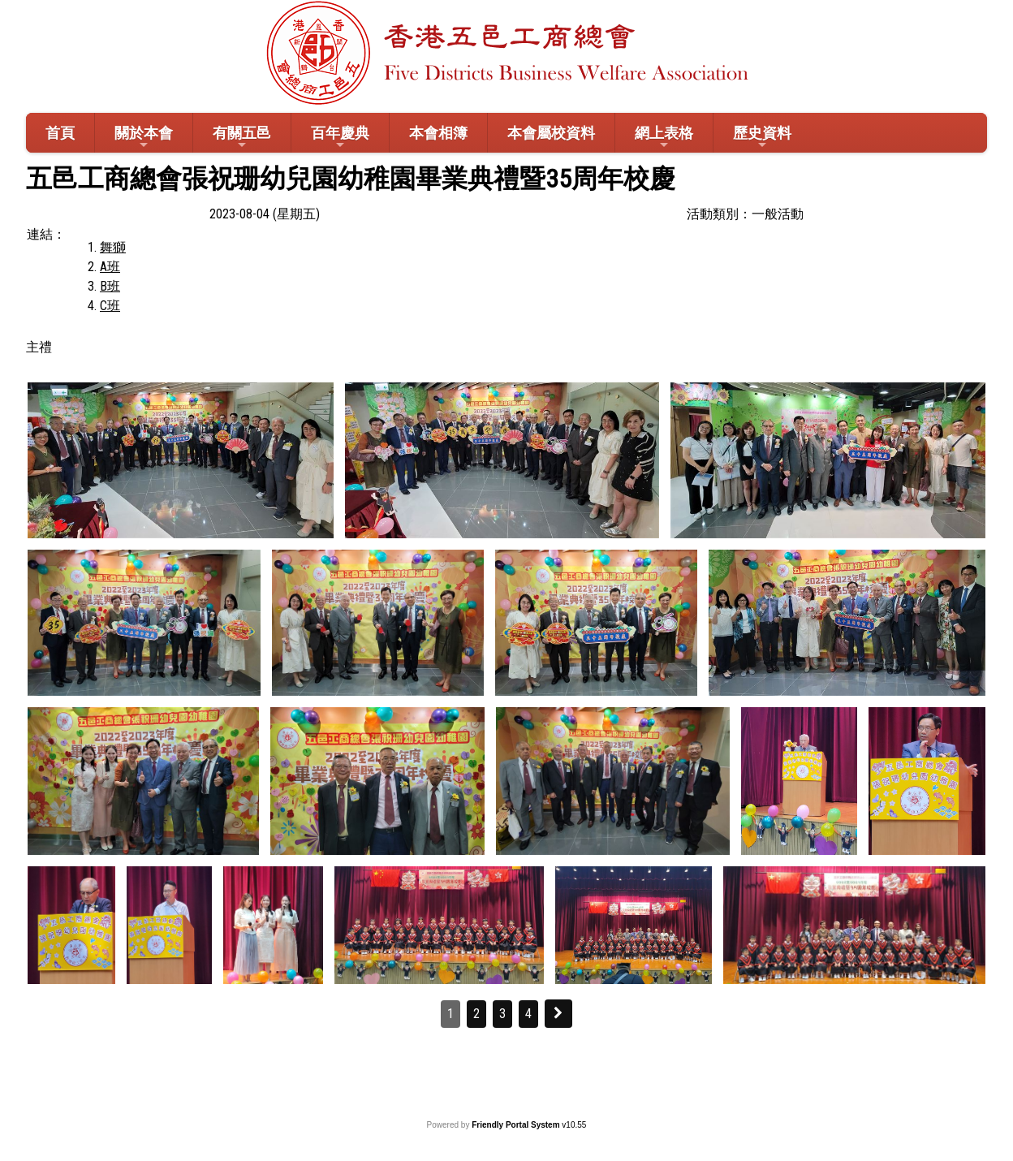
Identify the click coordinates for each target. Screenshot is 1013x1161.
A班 (110, 266)
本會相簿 (438, 132)
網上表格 (664, 137)
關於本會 (143, 137)
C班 (110, 305)
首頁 (60, 132)
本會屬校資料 (551, 132)
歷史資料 (762, 137)
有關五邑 (242, 137)
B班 (110, 286)
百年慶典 (340, 137)
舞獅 (113, 247)
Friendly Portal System (517, 1124)
